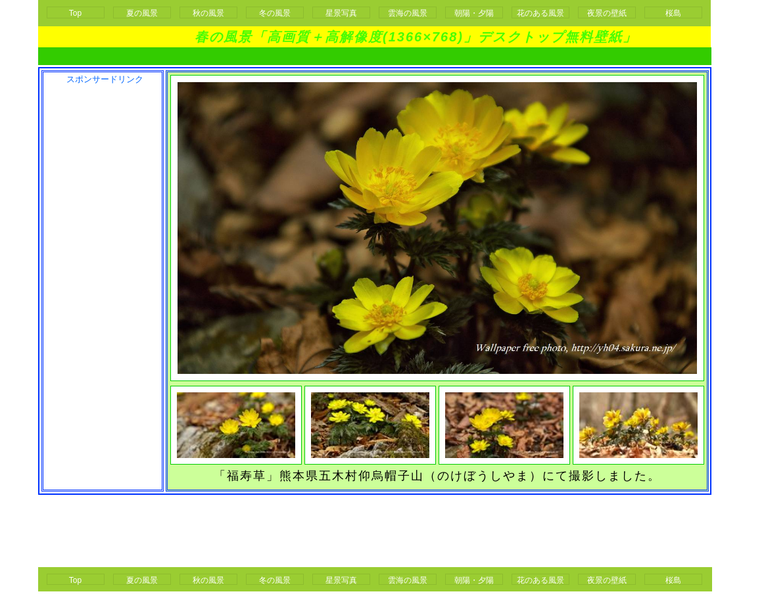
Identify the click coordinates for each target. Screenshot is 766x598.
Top (75, 13)
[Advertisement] (374, 56)
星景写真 (341, 13)
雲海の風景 (407, 13)
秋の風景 (208, 13)
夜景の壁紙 (607, 13)
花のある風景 (540, 13)
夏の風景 (142, 13)
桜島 (673, 13)
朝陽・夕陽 (474, 13)
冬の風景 (275, 13)
